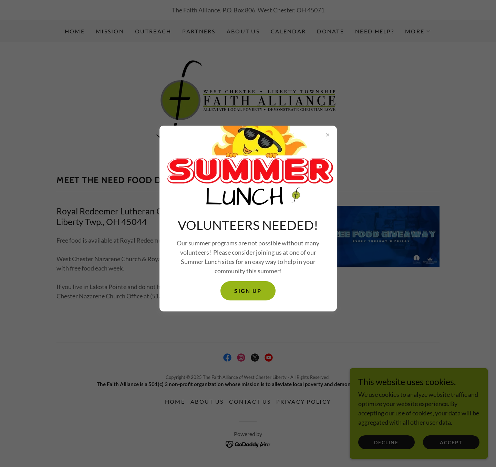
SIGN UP (247, 290)
